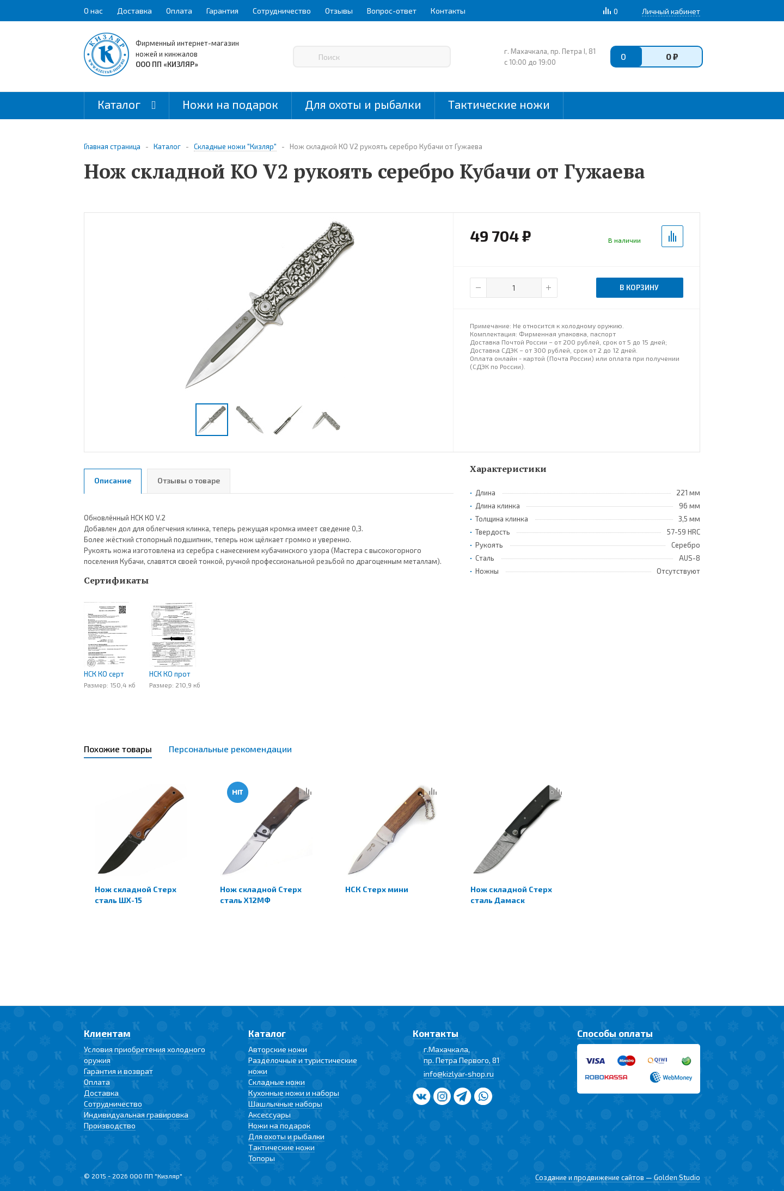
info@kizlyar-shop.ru (459, 1073)
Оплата (97, 1081)
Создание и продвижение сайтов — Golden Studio (617, 1177)
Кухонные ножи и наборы (293, 1092)
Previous (98, 420)
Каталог (126, 104)
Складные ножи (276, 1081)
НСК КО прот (170, 674)
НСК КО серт (104, 674)
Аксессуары (269, 1114)
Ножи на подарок (230, 104)
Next (440, 420)
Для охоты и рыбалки (363, 104)
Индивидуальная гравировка (136, 1114)
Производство (110, 1125)
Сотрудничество (113, 1103)
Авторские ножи (277, 1049)
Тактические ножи (499, 104)
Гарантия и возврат (118, 1071)
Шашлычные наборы (285, 1103)
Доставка (101, 1092)
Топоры (261, 1158)
